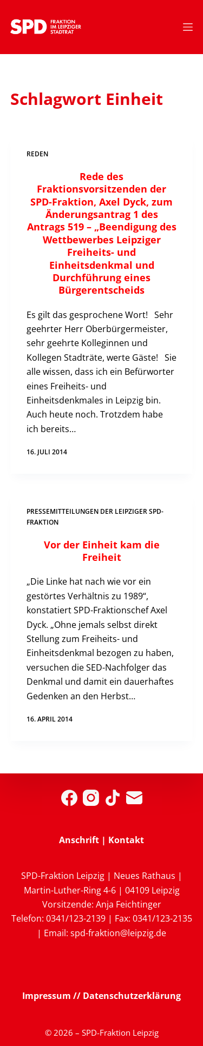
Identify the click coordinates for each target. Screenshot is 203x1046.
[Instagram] (91, 798)
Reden (37, 153)
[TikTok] (112, 798)
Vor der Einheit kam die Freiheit (102, 551)
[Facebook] (69, 798)
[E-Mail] (134, 798)
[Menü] (188, 27)
